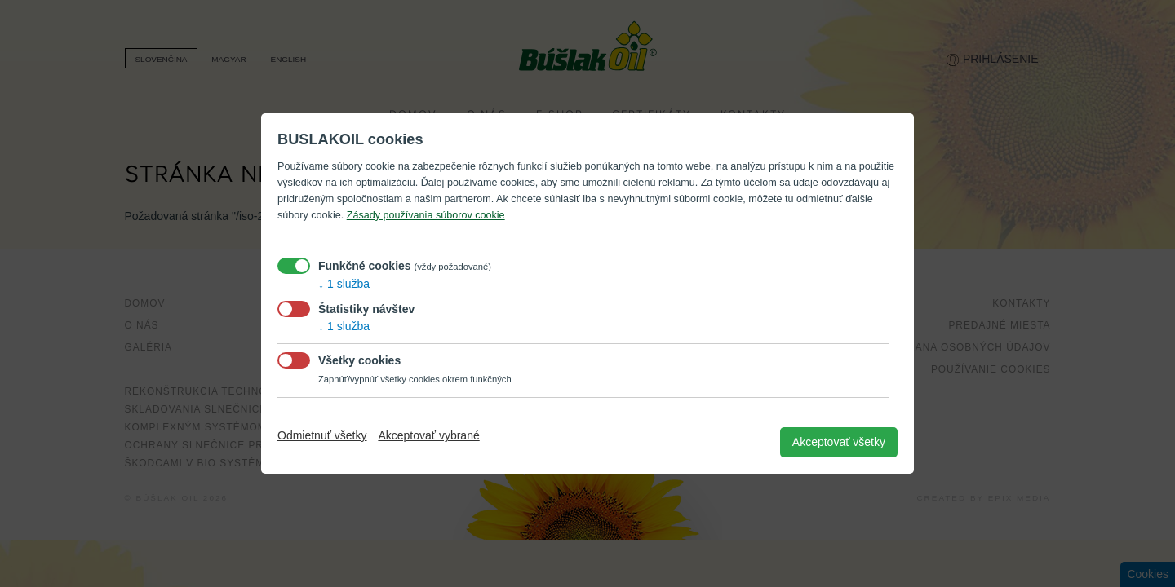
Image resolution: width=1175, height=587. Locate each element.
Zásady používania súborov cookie (426, 215)
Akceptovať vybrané (428, 435)
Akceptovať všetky (838, 441)
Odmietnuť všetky (322, 435)
